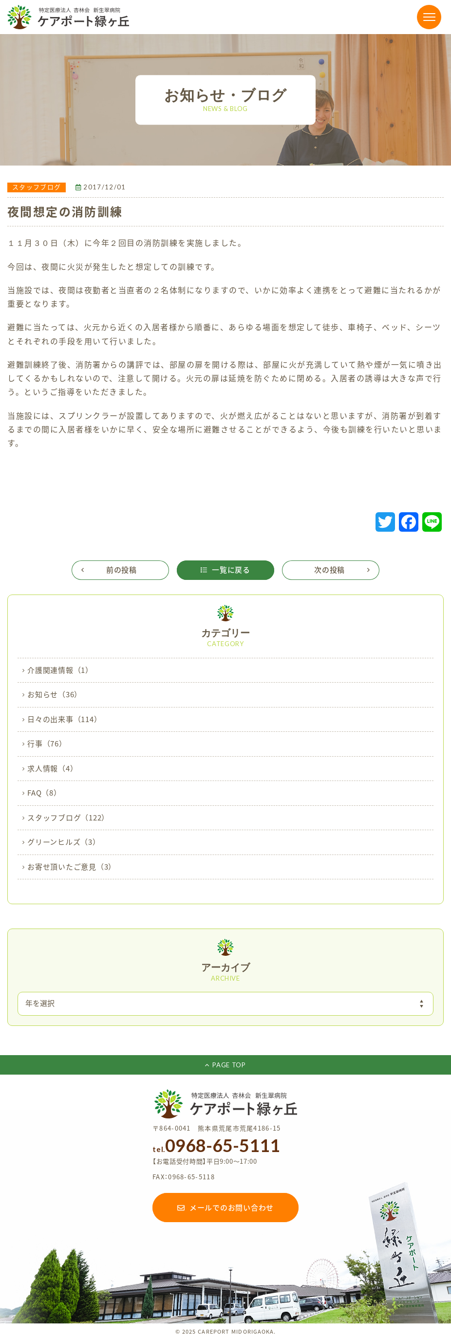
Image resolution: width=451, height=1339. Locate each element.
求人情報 (52, 769)
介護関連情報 (60, 670)
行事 (47, 744)
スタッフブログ (68, 818)
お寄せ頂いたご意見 (71, 867)
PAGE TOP (225, 1065)
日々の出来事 (64, 720)
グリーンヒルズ (63, 842)
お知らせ (54, 695)
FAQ (44, 793)
